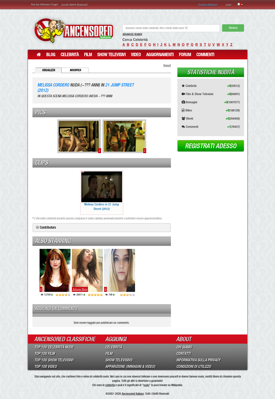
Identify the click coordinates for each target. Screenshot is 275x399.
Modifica (75, 70)
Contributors (48, 228)
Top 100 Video (45, 366)
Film (88, 54)
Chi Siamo (184, 347)
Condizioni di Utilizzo (193, 366)
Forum (185, 54)
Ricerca (233, 28)
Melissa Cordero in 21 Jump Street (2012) (101, 191)
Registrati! (82, 4)
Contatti (183, 353)
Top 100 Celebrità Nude (53, 347)
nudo (146, 385)
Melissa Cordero (53, 85)
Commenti (205, 54)
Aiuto (228, 4)
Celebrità (70, 54)
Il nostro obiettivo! (208, 4)
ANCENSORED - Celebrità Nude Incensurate (73, 30)
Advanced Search (132, 34)
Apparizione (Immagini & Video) (130, 366)
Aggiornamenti (160, 54)
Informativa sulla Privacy (198, 360)
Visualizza (48, 70)
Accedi (65, 4)
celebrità (110, 385)
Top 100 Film (44, 353)
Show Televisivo (118, 360)
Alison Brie (80, 289)
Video (136, 54)
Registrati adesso (210, 146)
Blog (50, 54)
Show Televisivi (111, 54)
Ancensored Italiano (133, 393)
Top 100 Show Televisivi (53, 360)
